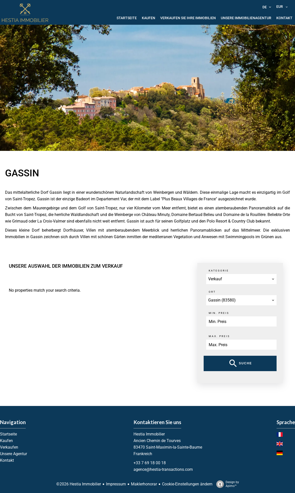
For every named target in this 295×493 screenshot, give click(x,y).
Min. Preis (219, 313)
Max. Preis (219, 336)
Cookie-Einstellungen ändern (187, 484)
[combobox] (241, 279)
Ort (212, 291)
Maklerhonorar (144, 484)
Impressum (116, 484)
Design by (226, 484)
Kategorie (219, 270)
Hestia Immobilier (149, 434)
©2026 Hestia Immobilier (78, 484)
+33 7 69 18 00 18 (149, 462)
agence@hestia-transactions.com (163, 469)
